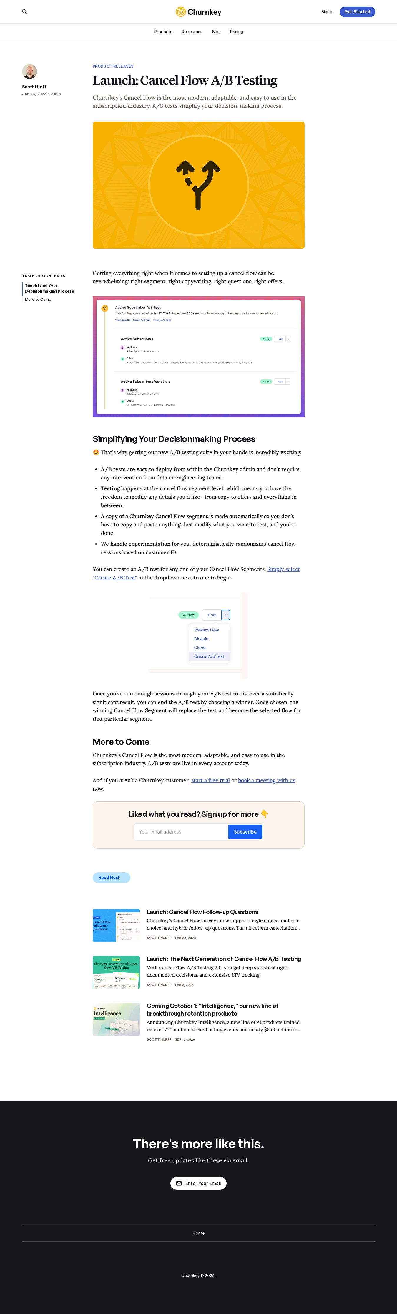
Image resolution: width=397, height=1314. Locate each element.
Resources (192, 31)
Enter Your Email (198, 1183)
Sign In (327, 11)
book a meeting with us (266, 780)
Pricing (236, 31)
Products (163, 31)
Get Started (357, 11)
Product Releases (113, 66)
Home (199, 1233)
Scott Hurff (34, 86)
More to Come (38, 299)
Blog (216, 31)
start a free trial (210, 780)
